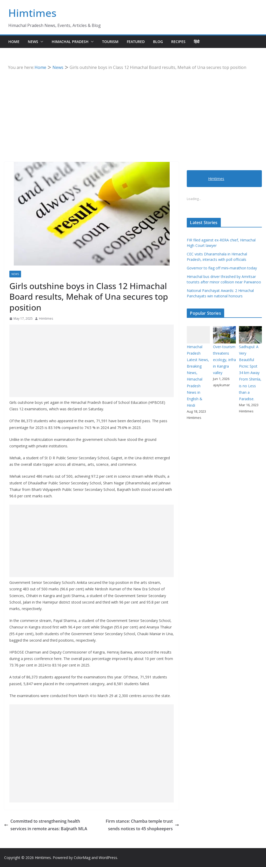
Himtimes (32, 13)
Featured (136, 41)
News (33, 41)
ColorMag (82, 857)
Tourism (110, 41)
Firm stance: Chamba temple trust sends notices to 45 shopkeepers (142, 825)
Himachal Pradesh (70, 41)
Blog (158, 41)
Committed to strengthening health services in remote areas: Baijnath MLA (45, 825)
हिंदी (197, 41)
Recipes (178, 41)
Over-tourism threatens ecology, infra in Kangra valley (224, 359)
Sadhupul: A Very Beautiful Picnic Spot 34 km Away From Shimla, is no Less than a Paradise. (250, 373)
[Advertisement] (133, 110)
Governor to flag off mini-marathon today (222, 268)
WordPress (108, 857)
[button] (40, 41)
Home (13, 41)
